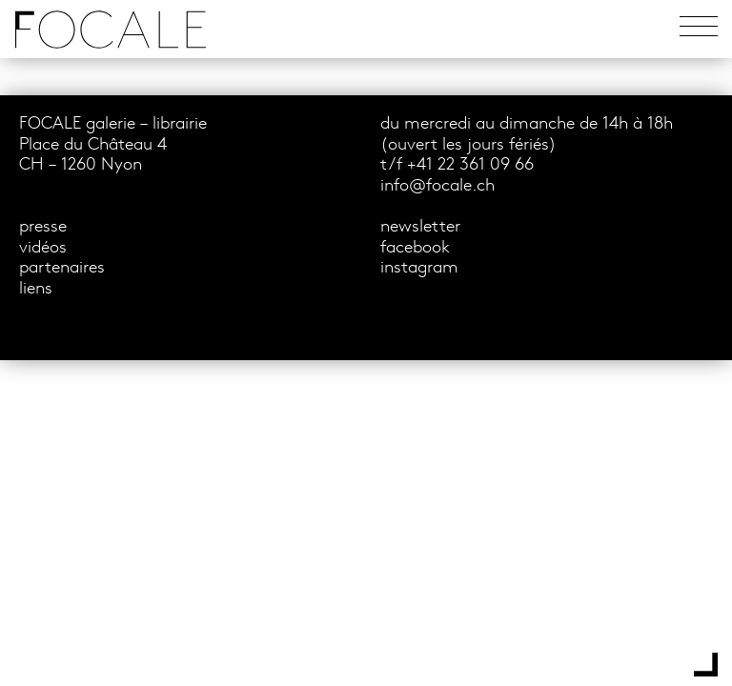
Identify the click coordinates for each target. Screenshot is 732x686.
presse (43, 227)
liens (35, 289)
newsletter (420, 227)
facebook (415, 248)
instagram (419, 268)
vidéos (43, 248)
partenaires (62, 268)
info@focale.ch (437, 186)
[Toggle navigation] (698, 29)
